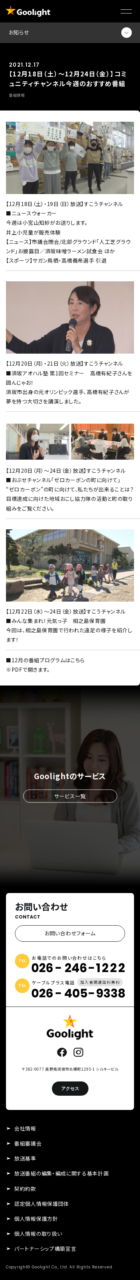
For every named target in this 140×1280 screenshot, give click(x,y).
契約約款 (25, 1188)
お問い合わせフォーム (70, 933)
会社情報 (25, 1128)
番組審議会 (28, 1143)
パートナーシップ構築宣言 (45, 1248)
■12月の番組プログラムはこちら (45, 660)
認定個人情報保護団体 (41, 1203)
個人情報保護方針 (36, 1218)
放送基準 (25, 1158)
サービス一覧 (70, 795)
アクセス (70, 1088)
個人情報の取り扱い (38, 1233)
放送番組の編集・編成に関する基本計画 (61, 1173)
